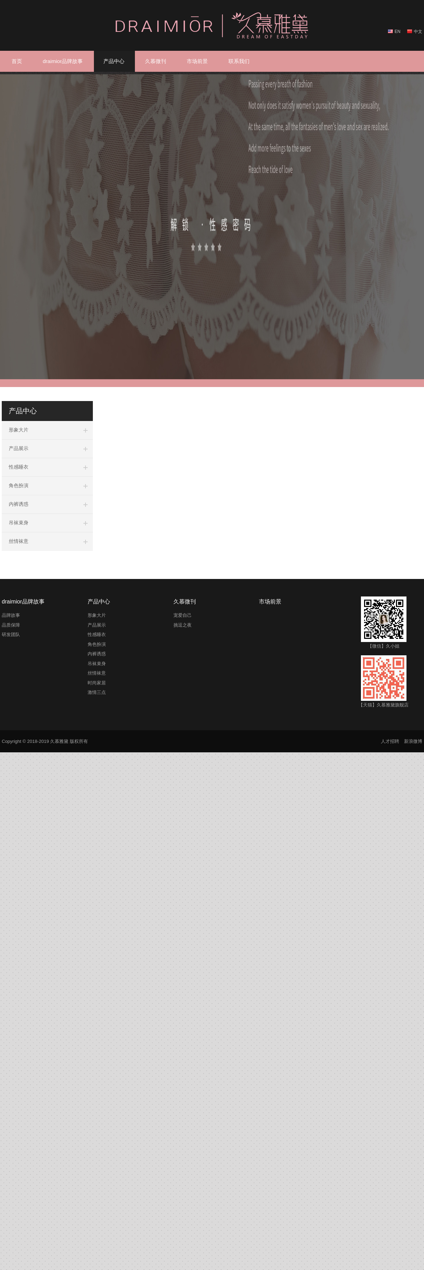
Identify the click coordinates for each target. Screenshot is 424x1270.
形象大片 (18, 430)
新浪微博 (413, 741)
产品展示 (18, 448)
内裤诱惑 (18, 504)
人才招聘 (390, 741)
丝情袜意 (18, 541)
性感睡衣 (18, 467)
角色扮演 (18, 485)
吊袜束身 (18, 522)
